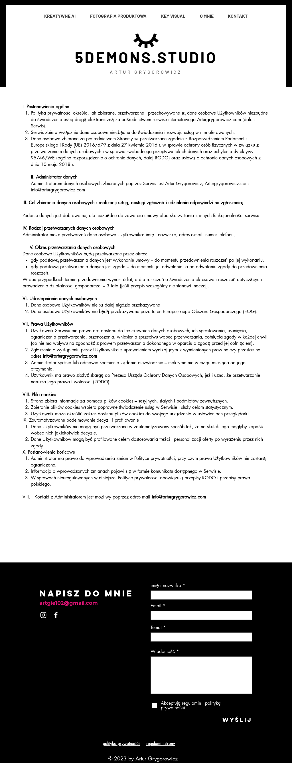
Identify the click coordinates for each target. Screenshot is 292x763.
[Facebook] (56, 615)
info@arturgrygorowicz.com (70, 356)
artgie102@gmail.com (68, 603)
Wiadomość (163, 651)
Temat (156, 627)
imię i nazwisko (166, 585)
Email (156, 606)
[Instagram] (43, 615)
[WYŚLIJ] (233, 719)
